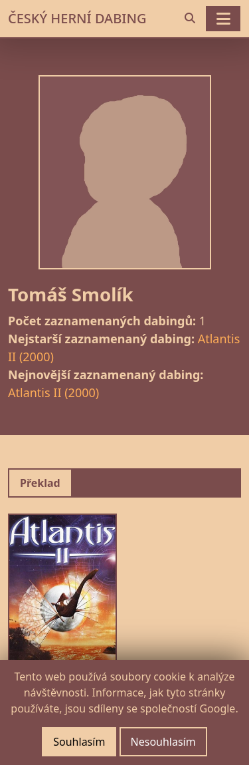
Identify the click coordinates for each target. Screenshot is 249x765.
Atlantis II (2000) (53, 392)
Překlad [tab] (40, 483)
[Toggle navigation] (223, 18)
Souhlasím (79, 741)
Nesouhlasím (163, 741)
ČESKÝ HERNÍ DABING (77, 18)
